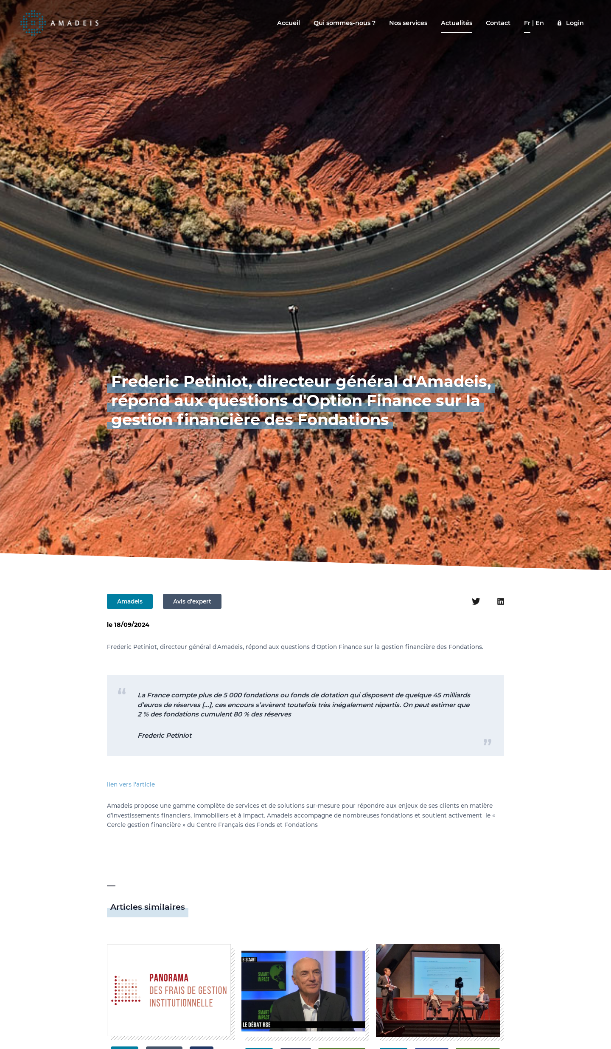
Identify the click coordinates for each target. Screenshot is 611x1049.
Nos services (408, 23)
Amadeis (130, 601)
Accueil (288, 23)
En (539, 23)
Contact (498, 23)
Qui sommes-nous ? (345, 23)
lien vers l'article (131, 784)
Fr (527, 23)
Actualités (456, 23)
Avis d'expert (192, 601)
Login (575, 23)
